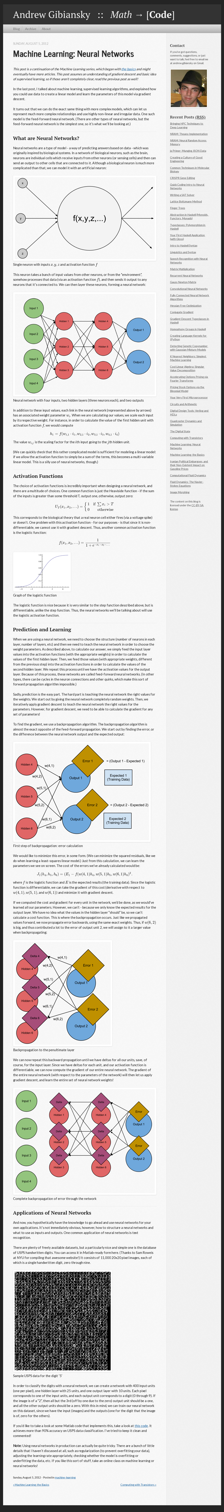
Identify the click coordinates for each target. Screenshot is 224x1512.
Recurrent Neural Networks (186, 275)
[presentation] (52, 264)
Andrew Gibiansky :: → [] (94, 14)
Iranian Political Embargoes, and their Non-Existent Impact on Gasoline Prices (189, 465)
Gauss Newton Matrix (183, 282)
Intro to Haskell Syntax (183, 245)
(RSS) (200, 117)
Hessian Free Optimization (185, 305)
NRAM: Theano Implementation (189, 133)
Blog (16, 29)
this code (141, 1426)
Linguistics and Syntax (183, 252)
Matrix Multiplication (182, 269)
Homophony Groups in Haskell (188, 329)
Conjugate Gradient (181, 312)
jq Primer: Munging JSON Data (188, 150)
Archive (30, 29)
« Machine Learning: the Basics (31, 1484)
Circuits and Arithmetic (183, 404)
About (46, 29)
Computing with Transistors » (138, 1484)
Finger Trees (177, 208)
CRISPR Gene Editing (182, 178)
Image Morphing (179, 492)
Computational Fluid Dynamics (188, 475)
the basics (128, 69)
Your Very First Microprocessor (189, 397)
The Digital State (180, 431)
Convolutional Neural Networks (189, 288)
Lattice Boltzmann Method (186, 201)
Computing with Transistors (186, 437)
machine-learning (65, 1477)
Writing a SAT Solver (182, 195)
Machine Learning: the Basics (187, 454)
